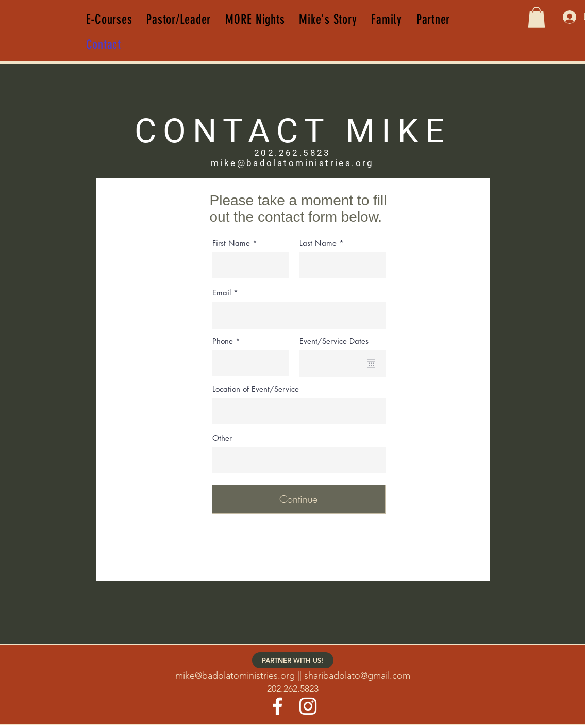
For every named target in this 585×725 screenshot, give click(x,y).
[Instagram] (308, 706)
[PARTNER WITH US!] (292, 660)
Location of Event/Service (255, 389)
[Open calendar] (371, 363)
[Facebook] (277, 706)
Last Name (318, 243)
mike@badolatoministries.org (235, 675)
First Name (231, 243)
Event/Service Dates (334, 341)
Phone (222, 341)
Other (222, 438)
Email (221, 292)
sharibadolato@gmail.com (357, 675)
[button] (536, 17)
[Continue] (299, 499)
